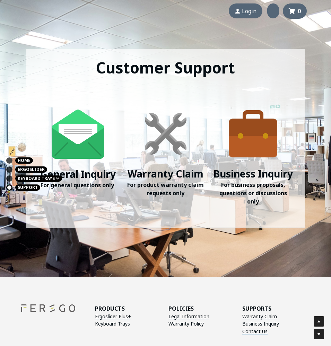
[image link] (78, 132)
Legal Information (156, 316)
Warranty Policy (153, 323)
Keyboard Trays (102, 323)
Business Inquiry (204, 323)
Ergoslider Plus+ (103, 316)
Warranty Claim (203, 316)
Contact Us (199, 331)
